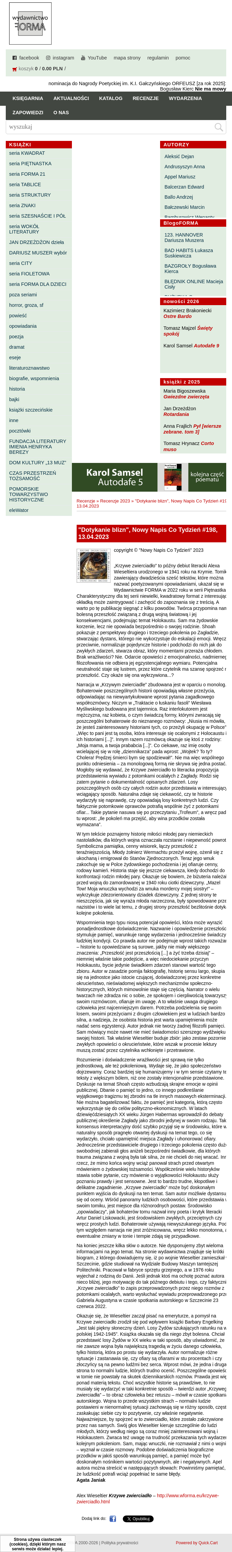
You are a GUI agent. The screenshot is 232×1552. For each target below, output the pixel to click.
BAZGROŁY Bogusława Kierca (190, 268)
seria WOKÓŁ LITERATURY (24, 229)
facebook (29, 57)
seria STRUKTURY (30, 195)
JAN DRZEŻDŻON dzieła (36, 242)
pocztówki (20, 431)
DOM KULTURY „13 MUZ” (37, 462)
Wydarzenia (185, 98)
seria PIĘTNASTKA (30, 163)
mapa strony (127, 57)
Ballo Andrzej (179, 197)
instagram (63, 57)
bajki (14, 399)
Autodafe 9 (206, 345)
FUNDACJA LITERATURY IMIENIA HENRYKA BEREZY (37, 447)
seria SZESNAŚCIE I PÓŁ (37, 216)
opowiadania (23, 326)
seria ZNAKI (22, 205)
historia (17, 389)
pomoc (183, 57)
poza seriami (23, 294)
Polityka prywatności (119, 1543)
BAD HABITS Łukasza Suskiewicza (189, 253)
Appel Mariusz (180, 176)
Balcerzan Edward (184, 187)
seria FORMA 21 (27, 174)
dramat (16, 347)
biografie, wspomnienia (34, 378)
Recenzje (146, 98)
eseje (15, 357)
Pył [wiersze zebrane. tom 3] (192, 429)
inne (13, 420)
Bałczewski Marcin (185, 207)
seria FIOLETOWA (29, 273)
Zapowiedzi (28, 112)
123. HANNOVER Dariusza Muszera (184, 237)
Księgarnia (28, 98)
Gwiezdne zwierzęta (186, 396)
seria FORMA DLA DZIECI (37, 284)
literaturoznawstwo (29, 368)
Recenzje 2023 (115, 500)
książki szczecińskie (31, 410)
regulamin (158, 57)
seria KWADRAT (27, 153)
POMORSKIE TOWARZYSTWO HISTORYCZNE (28, 494)
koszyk (26, 68)
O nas (61, 112)
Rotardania (176, 414)
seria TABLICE (25, 184)
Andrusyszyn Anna (185, 166)
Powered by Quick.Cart (197, 1543)
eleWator (18, 510)
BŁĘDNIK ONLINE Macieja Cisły (194, 284)
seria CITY (20, 263)
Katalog (110, 98)
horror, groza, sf (26, 305)
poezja (16, 336)
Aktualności (71, 98)
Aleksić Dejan (179, 156)
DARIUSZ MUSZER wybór (38, 252)
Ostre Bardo (177, 316)
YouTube (97, 57)
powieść (18, 315)
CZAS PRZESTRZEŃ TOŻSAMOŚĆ (32, 475)
